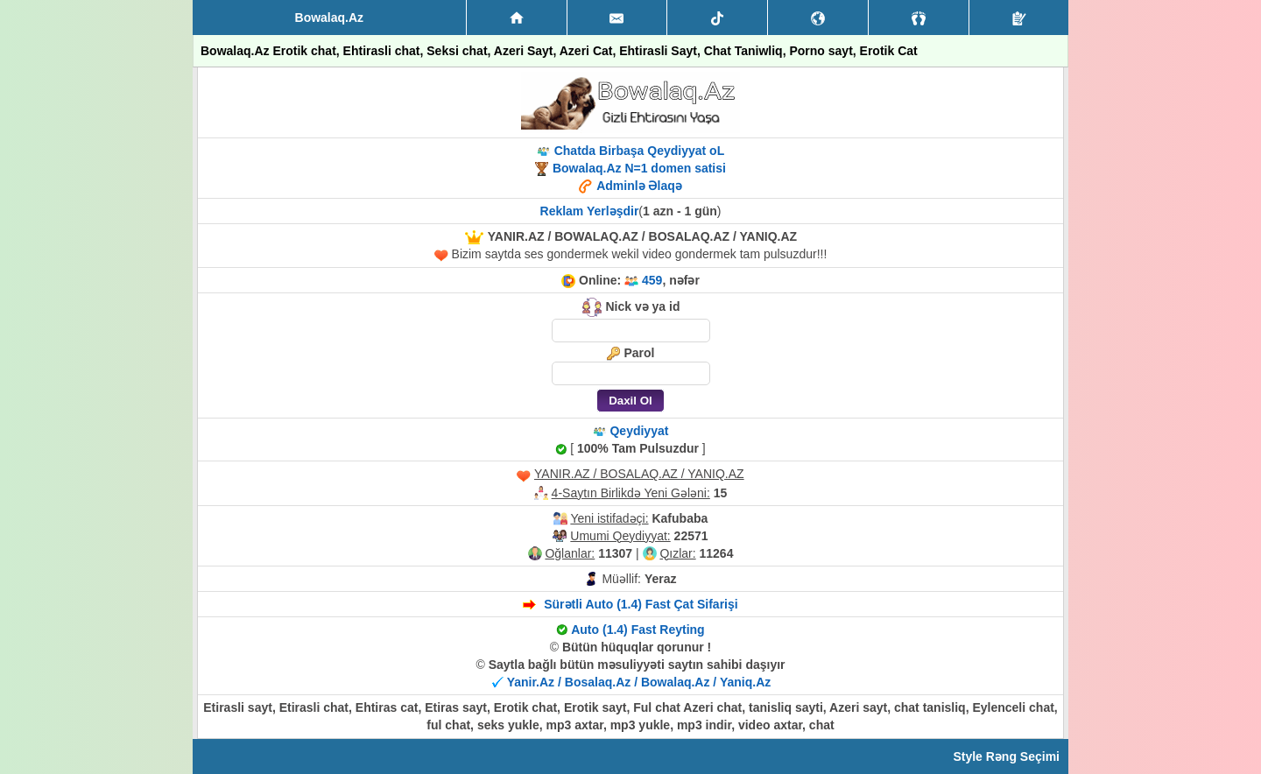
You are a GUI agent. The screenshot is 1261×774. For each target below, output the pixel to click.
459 (652, 280)
